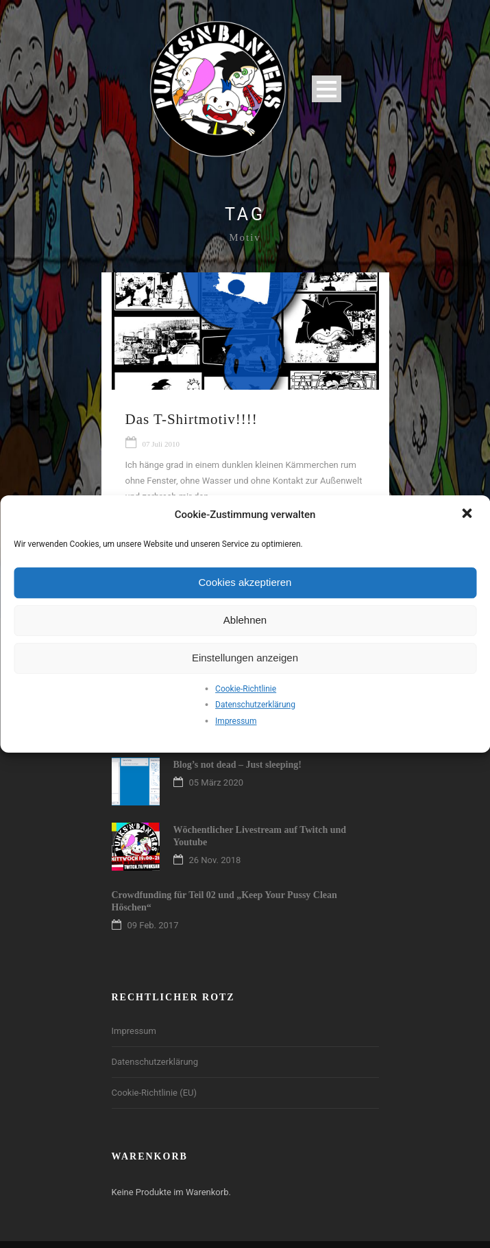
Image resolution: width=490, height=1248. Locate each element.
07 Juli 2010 (161, 444)
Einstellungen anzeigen (245, 657)
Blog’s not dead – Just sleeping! (237, 765)
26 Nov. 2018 (215, 860)
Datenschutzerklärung (255, 704)
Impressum (235, 721)
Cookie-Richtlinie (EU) (154, 1092)
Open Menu (326, 88)
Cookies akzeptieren (245, 582)
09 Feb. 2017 (153, 925)
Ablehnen (245, 620)
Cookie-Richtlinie (245, 689)
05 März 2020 (216, 782)
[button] (468, 514)
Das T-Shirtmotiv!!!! (191, 419)
